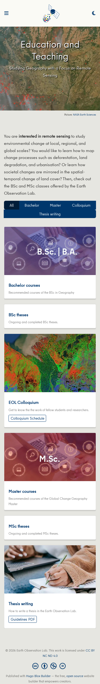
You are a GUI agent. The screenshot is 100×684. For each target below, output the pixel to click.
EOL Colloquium (24, 402)
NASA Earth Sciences (84, 114)
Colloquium (81, 205)
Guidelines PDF (23, 619)
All (12, 205)
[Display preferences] (94, 13)
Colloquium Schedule (27, 418)
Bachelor (32, 205)
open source (74, 676)
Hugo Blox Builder (38, 676)
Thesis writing (50, 214)
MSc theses (19, 526)
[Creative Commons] (50, 666)
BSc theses (18, 315)
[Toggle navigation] (6, 13)
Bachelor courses (24, 285)
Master (55, 205)
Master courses (22, 491)
